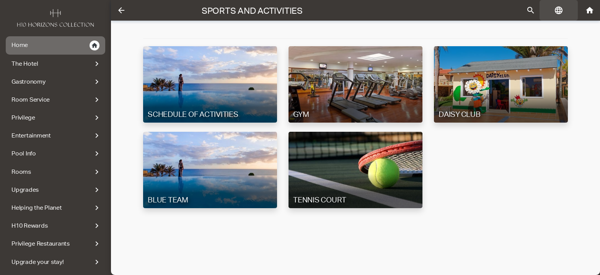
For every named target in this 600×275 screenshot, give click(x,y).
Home (55, 45)
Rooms (56, 171)
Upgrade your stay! (56, 262)
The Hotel (56, 63)
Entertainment (56, 135)
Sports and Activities (252, 11)
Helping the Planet (56, 207)
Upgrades (56, 189)
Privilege (56, 117)
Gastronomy (56, 81)
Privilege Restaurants (56, 243)
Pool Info (56, 153)
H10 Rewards (56, 225)
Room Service (56, 99)
